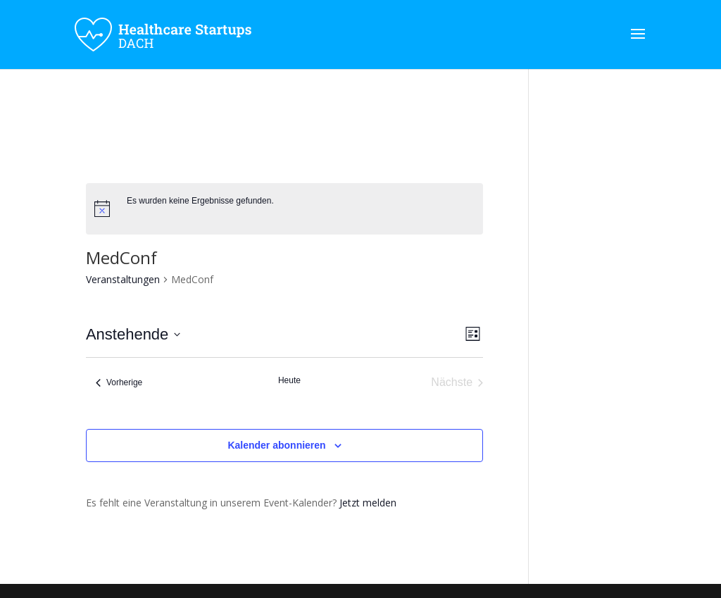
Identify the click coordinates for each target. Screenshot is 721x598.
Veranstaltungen (123, 279)
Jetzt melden (367, 502)
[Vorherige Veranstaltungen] (119, 382)
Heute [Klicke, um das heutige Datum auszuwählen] (289, 380)
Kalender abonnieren (276, 445)
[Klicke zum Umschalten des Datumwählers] (133, 334)
